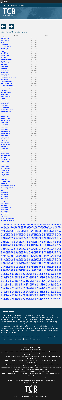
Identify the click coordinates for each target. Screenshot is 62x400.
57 (21, 226)
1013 (13, 273)
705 (4, 258)
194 (49, 231)
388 (45, 241)
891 (42, 266)
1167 (13, 283)
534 (57, 248)
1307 (35, 291)
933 (12, 269)
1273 (2, 290)
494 (32, 247)
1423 (51, 298)
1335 (51, 293)
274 (40, 236)
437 (29, 244)
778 (40, 261)
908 (19, 268)
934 (14, 269)
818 (6, 263)
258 (6, 236)
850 (14, 265)
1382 (60, 295)
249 (47, 234)
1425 (57, 298)
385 (38, 241)
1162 (60, 281)
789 (4, 262)
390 (49, 241)
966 (23, 270)
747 (34, 259)
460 (19, 245)
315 (8, 238)
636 (36, 254)
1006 (53, 272)
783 (51, 261)
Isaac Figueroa (4, 200)
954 (57, 269)
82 (59, 226)
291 (17, 237)
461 (21, 245)
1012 (10, 273)
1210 (10, 286)
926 (57, 268)
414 (40, 243)
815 (60, 262)
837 (47, 263)
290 (14, 237)
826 (23, 263)
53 (15, 226)
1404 (60, 297)
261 (12, 236)
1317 (2, 293)
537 (4, 249)
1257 (18, 288)
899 (60, 266)
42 (58, 224)
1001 (39, 272)
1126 (21, 280)
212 (27, 233)
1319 (7, 293)
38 (52, 224)
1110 (38, 279)
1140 (60, 280)
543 (17, 249)
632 (27, 254)
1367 (18, 295)
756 (53, 259)
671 (51, 255)
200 (1, 233)
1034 (10, 274)
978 (49, 270)
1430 (10, 300)
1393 (29, 297)
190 (40, 231)
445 (47, 244)
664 (36, 255)
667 (42, 255)
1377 (46, 295)
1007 (55, 272)
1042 (32, 274)
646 (57, 254)
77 (52, 226)
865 (47, 265)
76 (50, 226)
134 (40, 229)
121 (12, 229)
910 (23, 268)
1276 (10, 290)
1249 (57, 287)
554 (40, 249)
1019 (29, 273)
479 (60, 245)
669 (47, 255)
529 (47, 248)
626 (14, 254)
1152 (32, 281)
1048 (49, 274)
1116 (54, 279)
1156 (43, 281)
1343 (13, 294)
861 (38, 265)
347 (17, 240)
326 (32, 238)
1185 (2, 284)
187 (34, 231)
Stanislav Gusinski (5, 133)
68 (38, 226)
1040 (27, 274)
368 (1, 241)
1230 (4, 287)
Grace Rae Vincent (5, 76)
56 (19, 226)
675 (60, 255)
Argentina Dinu (4, 211)
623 (8, 254)
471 (42, 245)
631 (25, 254)
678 (6, 256)
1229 (2, 287)
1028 (54, 273)
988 (10, 272)
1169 (18, 283)
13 (14, 224)
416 (45, 243)
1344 (15, 294)
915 (34, 268)
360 (45, 240)
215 (34, 233)
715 (25, 258)
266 (23, 236)
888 (36, 266)
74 (47, 226)
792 (10, 262)
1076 (4, 277)
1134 (43, 280)
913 (29, 268)
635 (34, 254)
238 (23, 234)
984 (1, 272)
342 (6, 240)
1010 (4, 273)
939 (25, 269)
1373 (35, 295)
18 (21, 224)
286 (6, 237)
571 (17, 251)
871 (60, 265)
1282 (27, 290)
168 (53, 230)
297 (29, 237)
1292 (54, 290)
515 (17, 248)
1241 (35, 287)
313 (4, 238)
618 (57, 252)
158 (32, 230)
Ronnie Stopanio (5, 66)
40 (55, 224)
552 (36, 249)
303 (42, 237)
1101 (13, 279)
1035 (13, 274)
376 (19, 241)
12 (12, 224)
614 (49, 252)
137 (47, 229)
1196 (32, 284)
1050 (54, 274)
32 (43, 224)
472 (45, 245)
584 (45, 251)
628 (19, 254)
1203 (51, 284)
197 (55, 231)
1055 (7, 276)
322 (23, 238)
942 (32, 269)
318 (14, 238)
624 (10, 254)
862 (40, 265)
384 (36, 241)
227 (60, 233)
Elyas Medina (4, 196)
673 (55, 255)
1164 (4, 283)
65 (33, 226)
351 (25, 240)
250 (49, 234)
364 (53, 240)
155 (25, 230)
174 (6, 231)
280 (53, 236)
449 (55, 244)
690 (32, 256)
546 (23, 249)
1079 (13, 277)
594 (6, 252)
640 (45, 254)
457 (12, 245)
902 (6, 268)
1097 (2, 279)
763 (8, 261)
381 (29, 241)
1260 (27, 288)
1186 (4, 284)
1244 (43, 287)
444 (45, 244)
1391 (24, 297)
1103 (18, 279)
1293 (57, 290)
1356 (49, 294)
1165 (7, 283)
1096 (60, 277)
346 (14, 240)
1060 (21, 276)
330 (40, 238)
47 (5, 226)
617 (55, 252)
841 (55, 263)
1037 (18, 274)
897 (55, 266)
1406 (4, 298)
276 (45, 236)
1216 (27, 286)
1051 (57, 274)
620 (1, 254)
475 (51, 245)
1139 (57, 280)
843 (60, 263)
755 (51, 259)
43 (60, 224)
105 (38, 227)
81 (58, 226)
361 (47, 240)
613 (47, 252)
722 (40, 258)
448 (53, 244)
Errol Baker (4, 157)
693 (38, 256)
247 (42, 234)
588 (53, 251)
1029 (57, 273)
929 (4, 269)
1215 (24, 286)
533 (55, 248)
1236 (21, 287)
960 (10, 270)
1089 (40, 277)
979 (51, 270)
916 (36, 268)
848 (10, 265)
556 (45, 249)
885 (29, 266)
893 (47, 266)
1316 (60, 291)
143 (60, 229)
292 (19, 237)
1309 (40, 291)
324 (27, 238)
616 (53, 252)
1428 (4, 300)
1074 (60, 276)
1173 (29, 283)
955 (60, 269)
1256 (15, 288)
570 (14, 251)
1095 (57, 277)
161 (38, 230)
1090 (43, 277)
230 (6, 234)
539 (8, 249)
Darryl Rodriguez (5, 107)
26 (34, 224)
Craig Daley (4, 150)
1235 (18, 287)
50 (10, 226)
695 (42, 256)
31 (41, 224)
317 (12, 238)
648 (1, 255)
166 (49, 230)
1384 (4, 297)
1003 (44, 272)
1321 (13, 293)
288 (10, 237)
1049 (51, 274)
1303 (24, 291)
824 (19, 263)
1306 (32, 291)
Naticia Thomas (5, 161)
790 (6, 262)
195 (51, 231)
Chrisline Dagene (5, 146)
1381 (57, 295)
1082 (21, 277)
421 (55, 243)
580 (36, 251)
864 (45, 265)
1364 (10, 295)
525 (38, 248)
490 (23, 247)
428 (10, 244)
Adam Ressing (4, 183)
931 (8, 269)
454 (6, 245)
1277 (13, 290)
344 (10, 240)
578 (32, 251)
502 (49, 247)
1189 (13, 284)
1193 (24, 284)
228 (1, 234)
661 (29, 255)
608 (36, 252)
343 (8, 240)
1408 (10, 298)
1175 (35, 283)
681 (12, 256)
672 (53, 255)
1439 (35, 300)
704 (1, 258)
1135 (46, 280)
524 (36, 248)
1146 (15, 281)
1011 (7, 273)
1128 (27, 280)
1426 (60, 298)
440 (36, 244)
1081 (18, 277)
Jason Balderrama (5, 168)
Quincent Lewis (5, 172)
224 (53, 233)
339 (60, 238)
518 (23, 248)
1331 (40, 293)
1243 (40, 287)
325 (29, 238)
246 (40, 234)
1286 (38, 290)
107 (43, 227)
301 (38, 237)
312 (1, 238)
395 (60, 241)
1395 (35, 297)
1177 (40, 283)
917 (38, 268)
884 (27, 266)
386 (40, 241)
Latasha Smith (4, 194)
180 (19, 231)
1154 (38, 281)
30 (40, 224)
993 (21, 272)
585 (47, 251)
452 (1, 245)
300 (36, 237)
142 (57, 229)
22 (28, 224)
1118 (60, 279)
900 (1, 268)
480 (1, 247)
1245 (46, 287)
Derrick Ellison (4, 124)
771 (25, 261)
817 (4, 263)
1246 (49, 287)
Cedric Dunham (5, 213)
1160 (54, 281)
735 (8, 259)
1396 (38, 297)
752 (45, 259)
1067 (40, 276)
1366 (15, 295)
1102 (15, 279)
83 (1, 227)
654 (14, 255)
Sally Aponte (4, 68)
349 (21, 240)
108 (45, 227)
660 (27, 255)
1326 (27, 293)
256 (1, 236)
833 (38, 263)
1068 (43, 276)
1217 (29, 286)
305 (47, 237)
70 (41, 226)
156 (27, 230)
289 (12, 237)
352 (27, 240)
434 (23, 244)
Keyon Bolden (4, 50)
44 (1, 226)
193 (47, 231)
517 (21, 248)
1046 (43, 274)
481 (4, 247)
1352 (38, 294)
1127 (24, 280)
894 (49, 266)
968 (27, 270)
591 (60, 251)
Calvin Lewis (4, 163)
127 (25, 229)
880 (19, 266)
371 (8, 241)
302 (40, 237)
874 (6, 266)
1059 (18, 276)
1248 (54, 287)
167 (51, 230)
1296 (4, 291)
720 (36, 258)
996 (27, 272)
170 (57, 230)
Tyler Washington (5, 159)
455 (8, 245)
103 (34, 227)
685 (21, 256)
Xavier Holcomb (5, 55)
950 (49, 269)
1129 (29, 280)
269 (29, 236)
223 (51, 233)
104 (36, 227)
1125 (18, 280)
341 (4, 240)
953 (55, 269)
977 (47, 270)
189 (38, 231)
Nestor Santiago (5, 102)
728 (53, 258)
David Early (4, 37)
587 (51, 251)
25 (32, 224)
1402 (54, 297)
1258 (21, 288)
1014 (15, 273)
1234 (15, 287)
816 (1, 263)
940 (27, 269)
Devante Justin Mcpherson (8, 87)
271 (34, 236)
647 (60, 254)
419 (51, 243)
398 (6, 243)
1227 (57, 286)
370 (6, 241)
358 (40, 240)
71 (42, 226)
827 (25, 263)
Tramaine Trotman (6, 92)
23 (29, 224)
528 (45, 248)
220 (45, 233)
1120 (4, 280)
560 (53, 249)
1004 (47, 272)
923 (51, 268)
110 (49, 227)
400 (10, 243)
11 (11, 224)
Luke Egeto (4, 61)
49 (9, 226)
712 (19, 258)
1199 (40, 284)
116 (1, 229)
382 (32, 241)
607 (34, 252)
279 (51, 236)
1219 (35, 286)
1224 (49, 286)
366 (57, 240)
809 (47, 262)
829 (29, 263)
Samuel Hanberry (5, 40)
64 (32, 226)
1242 (38, 287)
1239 (29, 287)
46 (4, 226)
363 (51, 240)
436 (27, 244)
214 (32, 233)
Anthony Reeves (5, 74)
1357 (51, 294)
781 (47, 261)
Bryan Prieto (4, 100)
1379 (51, 295)
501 (47, 247)
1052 (60, 274)
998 (32, 272)
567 (8, 251)
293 (21, 237)
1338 (60, 293)
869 (55, 265)
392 (53, 241)
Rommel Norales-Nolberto (8, 185)
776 (36, 261)
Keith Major (4, 90)
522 (32, 248)
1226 (54, 286)
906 (14, 268)
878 (14, 266)
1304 (27, 291)
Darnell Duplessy (5, 70)
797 (21, 262)
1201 (46, 284)
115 (60, 227)
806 (40, 262)
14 (15, 224)
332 (45, 238)
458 (14, 245)
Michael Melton (5, 116)
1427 (2, 300)
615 (51, 252)
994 (23, 272)
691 (34, 256)
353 (29, 240)
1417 (35, 298)
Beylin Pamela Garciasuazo (8, 83)
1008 (58, 272)
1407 (7, 298)
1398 (43, 297)
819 (8, 263)
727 (51, 258)
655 (17, 255)
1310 (43, 291)
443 (42, 244)
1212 (15, 286)
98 (24, 227)
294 (23, 237)
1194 (27, 284)
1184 (60, 283)
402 (14, 243)
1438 (32, 300)
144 (1, 230)
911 (25, 268)
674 (57, 255)
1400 (49, 297)
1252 (4, 288)
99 (25, 227)
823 (17, 263)
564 (1, 251)
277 (47, 236)
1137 (51, 280)
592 (1, 252)
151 (17, 230)
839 (51, 263)
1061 (24, 276)
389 (47, 241)
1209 (7, 286)
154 (23, 230)
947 (42, 269)
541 (12, 249)
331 (42, 238)
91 (13, 227)
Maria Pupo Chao (5, 144)
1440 (38, 300)
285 (4, 237)
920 (45, 268)
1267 (46, 288)
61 (27, 226)
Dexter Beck (4, 152)
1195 (29, 284)
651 (8, 255)
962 (14, 270)
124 (19, 229)
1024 (43, 273)
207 (17, 233)
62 (29, 226)
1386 (10, 297)
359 (42, 240)
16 (18, 224)
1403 (57, 297)
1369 (24, 295)
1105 (24, 279)
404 (19, 243)
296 (27, 237)
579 (34, 251)
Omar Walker (4, 192)
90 (12, 227)
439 (34, 244)
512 (10, 248)
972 (36, 270)
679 (8, 256)
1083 (24, 277)
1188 (10, 284)
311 (60, 237)
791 (8, 262)
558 (49, 249)
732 (1, 259)
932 (10, 269)
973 (38, 270)
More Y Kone (4, 198)
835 (42, 263)
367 (60, 240)
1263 (35, 288)
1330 (38, 293)
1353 (40, 294)
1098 (4, 279)
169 (55, 230)
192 (45, 231)
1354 (43, 294)
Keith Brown (4, 140)
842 (57, 263)
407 (25, 243)
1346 (21, 294)
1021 (35, 273)
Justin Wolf (3, 57)
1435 (24, 300)
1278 (15, 290)
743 (25, 259)
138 (49, 229)
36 (49, 224)
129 (29, 229)
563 (60, 249)
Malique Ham (4, 72)
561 (55, 249)
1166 (10, 283)
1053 (2, 276)
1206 (60, 284)
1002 (42, 272)
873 (4, 266)
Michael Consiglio (5, 39)
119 (8, 229)
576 (27, 251)
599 (17, 252)
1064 (32, 276)
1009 (2, 273)
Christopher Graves (6, 111)
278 (49, 236)
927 (60, 268)
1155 (40, 281)
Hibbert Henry (4, 148)
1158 (49, 281)
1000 (36, 272)
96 (21, 227)
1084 (27, 277)
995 (25, 272)
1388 (15, 297)
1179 (46, 283)
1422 (49, 298)
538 (6, 249)
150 (14, 230)
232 (10, 234)
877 (12, 266)
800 (27, 262)
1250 (60, 287)
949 (47, 269)
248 (45, 234)
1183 (57, 283)
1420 (43, 298)
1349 (29, 294)
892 (45, 266)
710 (14, 258)
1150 (27, 281)
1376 (43, 295)
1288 (43, 290)
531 (51, 248)
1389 (18, 297)
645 (55, 254)
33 (45, 224)
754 (49, 259)
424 (1, 244)
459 (17, 245)
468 (36, 245)
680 (10, 256)
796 (19, 262)
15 (17, 224)
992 (19, 272)
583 (42, 251)
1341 (7, 294)
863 (42, 265)
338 (57, 238)
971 (34, 270)
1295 (2, 291)
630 (23, 254)
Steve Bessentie (5, 139)
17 (20, 224)
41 (57, 224)
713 (21, 258)
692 (36, 256)
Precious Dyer (4, 48)
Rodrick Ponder (5, 174)
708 (10, 258)
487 (17, 247)
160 (36, 230)
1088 (38, 277)
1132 (38, 280)
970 (32, 270)
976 (45, 270)
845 (4, 265)
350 (23, 240)
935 (17, 269)
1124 (15, 280)
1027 (51, 273)
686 (23, 256)
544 (19, 249)
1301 (18, 291)
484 (10, 247)
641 (47, 254)
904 (10, 268)
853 (21, 265)
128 (27, 229)
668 (45, 255)
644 (53, 254)
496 (36, 247)
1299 (13, 291)
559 (51, 249)
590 (57, 251)
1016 (21, 273)
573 (21, 251)
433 (21, 244)
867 (51, 265)
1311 (46, 291)
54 (16, 226)
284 (1, 237)
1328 (32, 293)
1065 (35, 276)
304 (45, 237)
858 (32, 265)
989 (12, 272)
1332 (43, 293)
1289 (46, 290)
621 (4, 254)
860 (36, 265)
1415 (29, 298)
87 (7, 227)
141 (55, 229)
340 (1, 240)
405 (21, 243)
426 (6, 244)
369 (4, 241)
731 (60, 258)
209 (21, 233)
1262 (32, 288)
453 (4, 245)
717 (29, 258)
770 (23, 261)
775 (34, 261)
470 (40, 245)
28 (37, 224)
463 (25, 245)
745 (29, 259)
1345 (18, 294)
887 (34, 266)
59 (24, 226)
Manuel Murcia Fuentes (7, 187)
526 (40, 248)
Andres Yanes (4, 135)
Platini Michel (4, 191)
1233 (13, 287)
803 (34, 262)
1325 (24, 293)
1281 (24, 290)
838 (49, 263)
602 (23, 252)
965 (21, 270)
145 (4, 230)
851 (17, 265)
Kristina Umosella (5, 113)
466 (32, 245)
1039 (24, 274)
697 (47, 256)
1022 (38, 273)
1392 (27, 297)
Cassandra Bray (5, 103)
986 (6, 272)
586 (49, 251)
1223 (46, 286)
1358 (54, 294)
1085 (29, 277)
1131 (35, 280)
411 (34, 243)
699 (51, 256)
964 (19, 270)
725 (47, 258)
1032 (4, 274)
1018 (27, 273)
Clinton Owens (4, 209)
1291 (51, 290)
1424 (54, 298)
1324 (21, 293)
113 (56, 227)
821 (12, 263)
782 (49, 261)
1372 (32, 295)
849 (12, 265)
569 (12, 251)
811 (51, 262)
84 (2, 227)
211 (25, 233)
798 (23, 262)
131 (34, 229)
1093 (51, 277)
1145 (13, 281)
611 (42, 252)
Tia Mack (3, 42)
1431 (13, 300)
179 (17, 231)
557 (47, 249)
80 (56, 226)
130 (32, 229)
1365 (13, 295)
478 (57, 245)
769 (21, 261)
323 (25, 238)
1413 (24, 298)
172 (1, 231)
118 (6, 229)
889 (38, 266)
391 (51, 241)
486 (14, 247)
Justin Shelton (4, 202)
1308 (38, 291)
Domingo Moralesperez (7, 85)
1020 (32, 273)
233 (12, 234)
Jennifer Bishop (5, 176)
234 (14, 234)
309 (55, 237)
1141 (2, 281)
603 (25, 252)
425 (4, 244)
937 (21, 269)
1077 (7, 277)
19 (23, 224)
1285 (35, 290)
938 (23, 269)
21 (26, 224)
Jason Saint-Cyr (5, 142)
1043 (35, 274)
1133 (40, 280)
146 (6, 230)
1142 (4, 281)
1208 (4, 286)
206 (14, 233)
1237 (24, 287)
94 (18, 227)
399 (8, 243)
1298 (10, 291)
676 (1, 256)
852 (19, 265)
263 (17, 236)
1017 (24, 273)
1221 (40, 286)
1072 (54, 276)
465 (29, 245)
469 (38, 245)
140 (53, 229)
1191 (18, 284)
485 (12, 247)
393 (55, 241)
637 (38, 254)
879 (17, 266)
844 (1, 265)
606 (32, 252)
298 (32, 237)
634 (32, 254)
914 (32, 268)
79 (55, 226)
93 (16, 227)
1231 (7, 287)
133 (38, 229)
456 (10, 245)
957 (4, 270)
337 (55, 238)
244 (36, 234)
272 (36, 236)
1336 (54, 293)
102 (32, 227)
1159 (51, 281)
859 (34, 265)
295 (25, 237)
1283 (29, 290)
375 (17, 241)
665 (38, 255)
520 (27, 248)
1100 (10, 279)
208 (19, 233)
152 (19, 230)
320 (19, 238)
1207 (2, 286)
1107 (29, 279)
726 (49, 258)
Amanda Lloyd (4, 115)
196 (53, 231)
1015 (18, 273)
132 (36, 229)
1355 (46, 294)
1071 (51, 276)
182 (23, 231)
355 (34, 240)
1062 (27, 276)
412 (36, 243)
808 (45, 262)
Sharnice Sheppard (5, 170)
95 (19, 227)
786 (57, 261)
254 (57, 234)
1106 (27, 279)
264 (19, 236)
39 (54, 224)
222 (49, 233)
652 (10, 255)
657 (21, 255)
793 (12, 262)
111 (51, 227)
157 (29, 230)
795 (17, 262)
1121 (7, 280)
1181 (51, 283)
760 (1, 261)
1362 (4, 295)
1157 (46, 281)
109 (47, 227)
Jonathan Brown (5, 166)
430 (14, 244)
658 (23, 255)
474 (49, 245)
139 (51, 229)
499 (42, 247)
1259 (24, 288)
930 (6, 269)
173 (4, 231)
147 (8, 230)
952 (53, 269)
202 (6, 233)
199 (60, 231)
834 (40, 263)
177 (12, 231)
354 (32, 240)
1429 (7, 300)
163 (42, 230)
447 (51, 244)
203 (8, 233)
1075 (2, 277)
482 (6, 247)
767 (17, 261)
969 (29, 270)
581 (38, 251)
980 (53, 270)
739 (17, 259)
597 (12, 252)
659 (25, 255)
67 (36, 226)
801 (29, 262)
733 (4, 259)
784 (53, 261)
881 (21, 266)
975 (42, 270)
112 (53, 227)
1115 (51, 279)
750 (40, 259)
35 (48, 224)
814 (57, 262)
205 (12, 233)
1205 (57, 284)
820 (10, 263)
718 (32, 258)
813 (55, 262)
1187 (7, 284)
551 (34, 249)
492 (27, 247)
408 (27, 243)
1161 (57, 281)
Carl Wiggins (4, 52)
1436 (27, 300)
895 (51, 266)
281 (55, 236)
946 (40, 269)
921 (47, 268)
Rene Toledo (4, 165)
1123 (13, 280)
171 (60, 230)
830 (32, 263)
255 (60, 234)
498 (40, 247)
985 (4, 272)
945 (38, 269)
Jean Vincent (4, 126)
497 (38, 247)
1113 (46, 279)
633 (29, 254)
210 (23, 233)
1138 (54, 280)
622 (6, 254)
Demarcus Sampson (6, 46)
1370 (27, 295)
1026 (49, 273)
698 (49, 256)
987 (8, 272)
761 (4, 261)
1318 (4, 293)
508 (1, 248)
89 (10, 227)
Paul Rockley (4, 216)
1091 (46, 277)
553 (38, 249)
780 (45, 261)
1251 (2, 288)
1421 (46, 298)
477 (55, 245)
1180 (49, 283)
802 (32, 262)
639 (42, 254)
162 (40, 230)
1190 (15, 284)
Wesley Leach (4, 94)
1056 (10, 276)
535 (60, 248)
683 (17, 256)
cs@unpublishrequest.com (30, 382)
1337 (57, 293)
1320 (10, 293)
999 (34, 272)
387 (42, 241)
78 (53, 226)
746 (32, 259)
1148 (21, 281)
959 (8, 270)
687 (25, 256)
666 (40, 255)
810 (49, 262)
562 (57, 249)
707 (8, 258)
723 (42, 258)
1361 (2, 295)
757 (55, 259)
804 (36, 262)
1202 (49, 284)
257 (4, 236)
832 (36, 263)
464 (27, 245)
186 (32, 231)
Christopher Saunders (6, 59)
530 (49, 248)
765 (12, 261)
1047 (46, 274)
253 (55, 234)
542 (14, 249)
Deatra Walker (4, 105)
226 (57, 233)
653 (12, 255)
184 (27, 231)
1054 (4, 276)
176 (10, 231)
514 (14, 248)
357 (38, 240)
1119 (2, 280)
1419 (40, 298)
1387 (13, 297)
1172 (27, 283)
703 (60, 256)
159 (34, 230)
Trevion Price (4, 53)
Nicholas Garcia (5, 203)
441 (38, 244)
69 (39, 226)
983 (60, 270)
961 (12, 270)
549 (29, 249)
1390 (21, 297)
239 (25, 234)
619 (60, 252)
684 (19, 256)
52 (13, 226)
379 (25, 241)
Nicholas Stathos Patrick (7, 109)
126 (23, 229)
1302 (21, 291)
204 (10, 233)
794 (14, 262)
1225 (51, 286)
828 (27, 263)
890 (40, 266)
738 (14, 259)
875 (8, 266)
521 (29, 248)
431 (17, 244)
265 (21, 236)
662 (32, 255)
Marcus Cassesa (5, 215)
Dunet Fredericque (6, 207)
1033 (7, 274)
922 (49, 268)
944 (36, 269)
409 (29, 243)
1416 (32, 298)
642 (49, 254)
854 (23, 265)
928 (1, 269)
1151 (29, 281)
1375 (40, 295)
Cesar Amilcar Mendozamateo (8, 78)
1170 (21, 283)
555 (42, 249)
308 (53, 237)
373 (12, 241)
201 (4, 233)
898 (57, 266)
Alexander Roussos (6, 96)
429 (12, 244)
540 (10, 249)
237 (21, 234)
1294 (60, 290)
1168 (15, 283)
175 (8, 231)
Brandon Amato (5, 153)
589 (55, 251)
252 (53, 234)
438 (32, 244)
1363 (7, 295)
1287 (40, 290)
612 (45, 252)
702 (57, 256)
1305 (29, 291)
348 (19, 240)
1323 (18, 293)
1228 (60, 286)
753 (47, 259)
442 (40, 244)
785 (55, 261)
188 (36, 231)
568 (10, 251)
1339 (2, 294)
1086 (32, 277)
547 (25, 249)
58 (22, 226)
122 (14, 229)
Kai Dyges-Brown (5, 181)
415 (42, 243)
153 (21, 230)
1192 (21, 284)
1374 (38, 295)
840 (53, 263)
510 (6, 248)
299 (34, 237)
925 (55, 268)
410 (32, 243)
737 (12, 259)
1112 (43, 279)
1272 (60, 288)
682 (14, 256)
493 (29, 247)
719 (34, 258)
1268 (49, 288)
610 (40, 252)
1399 (46, 297)
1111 (40, 279)
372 (10, 241)
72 (44, 226)
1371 (29, 295)
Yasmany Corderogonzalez (8, 218)
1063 (29, 276)
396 (1, 243)
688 (27, 256)
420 (53, 243)
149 (12, 230)
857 (29, 265)
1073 (57, 276)
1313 (51, 291)
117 (4, 229)
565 (4, 251)
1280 (21, 290)
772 (27, 261)
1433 (18, 300)
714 (23, 258)
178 (14, 231)
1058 (15, 276)
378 (23, 241)
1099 (7, 279)
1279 (18, 290)
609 (38, 252)
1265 (40, 288)
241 (29, 234)
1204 (54, 284)
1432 (15, 300)
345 (12, 240)
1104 (21, 279)
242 (32, 234)
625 (12, 254)
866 (49, 265)
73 (45, 226)
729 (55, 258)
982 (57, 270)
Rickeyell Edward (5, 118)
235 (17, 234)
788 (1, 262)
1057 (13, 276)
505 (55, 247)
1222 (43, 286)
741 (21, 259)
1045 (40, 274)
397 (4, 243)
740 (19, 259)
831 (34, 263)
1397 (40, 297)
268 (27, 236)
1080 (15, 277)
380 (27, 241)
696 (45, 256)
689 (29, 256)
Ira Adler (3, 98)
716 (27, 258)
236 (19, 234)
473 (47, 245)
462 (23, 245)
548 (27, 249)
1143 (7, 281)
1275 (7, 290)
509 (4, 248)
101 (30, 227)
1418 (38, 298)
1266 (43, 288)
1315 (57, 291)
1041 (29, 274)
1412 (21, 298)
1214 (21, 286)
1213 (18, 286)
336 (53, 238)
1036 (15, 274)
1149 (24, 281)
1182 (54, 283)
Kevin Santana (4, 129)
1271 (57, 288)
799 (25, 262)
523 (34, 248)
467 (34, 245)
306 (49, 237)
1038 (21, 274)
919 (42, 268)
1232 (10, 287)
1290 (49, 290)
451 (60, 244)
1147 (18, 281)
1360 (60, 294)
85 (4, 227)
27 (35, 224)
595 (8, 252)
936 (19, 269)
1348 (27, 294)
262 (14, 236)
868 (53, 265)
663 (34, 255)
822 (14, 263)
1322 (15, 293)
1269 (51, 288)
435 (25, 244)
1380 (54, 295)
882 (23, 266)
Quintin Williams (5, 137)
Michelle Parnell (5, 63)
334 (49, 238)
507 (60, 247)
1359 (57, 294)
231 (8, 234)
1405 (2, 298)
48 (7, 226)
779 (42, 261)
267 (25, 236)
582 (40, 251)
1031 (2, 274)
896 (53, 266)
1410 (15, 298)
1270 (54, 288)
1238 (27, 287)
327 (34, 238)
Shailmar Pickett (5, 44)
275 (42, 236)
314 (6, 238)
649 (4, 255)
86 (5, 227)
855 (25, 265)
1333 (46, 293)
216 (36, 233)
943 (34, 269)
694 (40, 256)
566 (6, 251)
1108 (32, 279)
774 (32, 261)
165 (47, 230)
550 (32, 249)
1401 (51, 297)
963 (17, 270)
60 (25, 226)
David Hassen (4, 122)
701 (55, 256)
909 (21, 268)
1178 (43, 283)
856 (27, 265)
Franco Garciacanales (6, 81)
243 (34, 234)
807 (42, 262)
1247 (51, 287)
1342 (10, 294)
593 (4, 252)
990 (14, 272)
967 (25, 270)
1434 (21, 300)
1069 (46, 276)
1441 (40, 300)
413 (38, 243)
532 (53, 248)
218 (40, 233)
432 (19, 244)
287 (8, 237)
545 (21, 249)
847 (8, 265)
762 (6, 261)
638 (40, 254)
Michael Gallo (4, 65)
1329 (35, 293)
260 (10, 236)
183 (25, 231)
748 (36, 259)
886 (32, 266)
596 (10, 252)
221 (47, 233)
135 (42, 229)
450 (57, 244)
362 (49, 240)
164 (45, 230)
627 (17, 254)
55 (18, 226)
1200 (43, 284)
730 (57, 258)
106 (41, 227)
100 (28, 227)
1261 (29, 288)
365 (55, 240)
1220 (38, 286)
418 (49, 243)
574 (23, 251)
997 (29, 272)
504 (53, 247)
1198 (38, 284)
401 (12, 243)
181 (21, 231)
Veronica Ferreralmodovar (7, 89)
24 (31, 224)
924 (53, 268)
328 (36, 238)
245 (38, 234)
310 (57, 237)
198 (57, 231)
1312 (49, 291)
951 (51, 269)
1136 (49, 280)
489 (21, 247)
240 (27, 234)
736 (10, 259)
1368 (21, 295)
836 (45, 263)
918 (40, 268)
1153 (35, 281)
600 (19, 252)
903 (8, 268)
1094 (54, 277)
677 (4, 256)
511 (8, 248)
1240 (32, 287)
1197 (35, 284)
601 (21, 252)
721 (38, 258)
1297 (7, 291)
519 (25, 248)
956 (1, 270)
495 (34, 247)
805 (38, 262)
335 (51, 238)
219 (42, 233)
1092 (49, 277)
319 (17, 238)
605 (29, 252)
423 (60, 243)
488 (19, 247)
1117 (57, 279)
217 (38, 233)
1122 (10, 280)
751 (42, 259)
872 (1, 266)
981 (55, 270)
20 (25, 224)
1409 (13, 298)
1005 (50, 272)
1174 (32, 283)
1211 (13, 286)
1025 (46, 273)
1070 (49, 276)
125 (21, 229)
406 (23, 243)
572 (19, 251)
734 (6, 259)
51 (12, 226)
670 (49, 255)
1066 (38, 276)
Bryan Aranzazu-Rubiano (7, 220)
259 (8, 236)
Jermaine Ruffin (5, 189)
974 (40, 270)
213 (29, 233)
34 (46, 224)
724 (45, 258)
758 (57, 259)
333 (47, 238)
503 (51, 247)
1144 (10, 281)
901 (4, 268)
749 (38, 259)
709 (12, 258)
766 (14, 261)
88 (9, 227)
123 (17, 229)
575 (25, 251)
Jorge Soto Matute (5, 120)
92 (15, 227)
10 (9, 224)
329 (38, 238)
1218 (32, 286)
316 (10, 238)
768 (19, 261)
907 (17, 268)
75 (49, 226)
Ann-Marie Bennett (6, 155)
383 (34, 241)
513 (12, 248)
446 (49, 244)
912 (27, 268)
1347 (24, 294)
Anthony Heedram (5, 131)
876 (10, 266)
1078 (10, 277)
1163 (2, 283)
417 (47, 243)
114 (58, 227)
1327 (29, 293)
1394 (32, 297)
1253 (7, 288)
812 (53, 262)
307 (51, 237)
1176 (38, 283)
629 (21, 254)
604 (27, 252)
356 (36, 240)
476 (53, 245)
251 (51, 234)
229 (4, 234)
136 (45, 229)
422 (57, 243)
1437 (29, 300)
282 (57, 236)
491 (25, 247)
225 (55, 233)
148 (10, 230)
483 (8, 247)
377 (21, 241)
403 (17, 243)
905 (12, 268)
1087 (35, 277)
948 (45, 269)
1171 (24, 283)
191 (42, 231)
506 (57, 247)
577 (29, 251)
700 (53, 256)
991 (17, 272)
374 (14, 241)
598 (14, 252)
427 (8, 244)
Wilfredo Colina (4, 128)
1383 (2, 297)
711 (17, 258)
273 (38, 236)
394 (57, 241)
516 (19, 248)
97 (22, 227)
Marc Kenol (4, 205)
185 (29, 231)
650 (6, 255)
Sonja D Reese (4, 79)
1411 (18, 298)
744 (27, 259)
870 (57, 265)
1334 (49, 293)
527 (42, 248)
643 (51, 254)
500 (45, 247)
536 (1, 249)
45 (2, 226)
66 (35, 226)
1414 (27, 298)
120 (10, 229)
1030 (60, 273)
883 (25, 266)
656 (19, 255)
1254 (10, 288)
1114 (49, 279)
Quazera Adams (5, 178)
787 (60, 261)
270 (32, 236)
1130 (32, 280)
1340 (4, 294)
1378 (49, 295)
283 (60, 236)
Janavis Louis (4, 179)
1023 (40, 273)
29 (38, 224)
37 (51, 224)
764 (10, 261)
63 (30, 226)
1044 (38, 274)
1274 (4, 290)
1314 (54, 291)
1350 (32, 294)
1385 (7, 297)
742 (23, 259)
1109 (35, 279)
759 (60, 259)
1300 (15, 291)
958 (6, 270)
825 (21, 263)
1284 (32, 290)
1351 (35, 294)
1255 (13, 288)
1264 (38, 288)
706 (6, 258)
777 (38, 261)
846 (6, 265)
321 (21, 238)
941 (29, 269)
